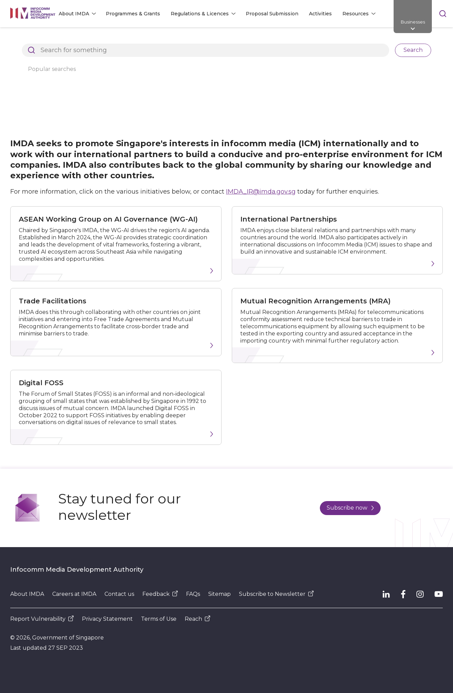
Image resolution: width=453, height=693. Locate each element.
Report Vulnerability (42, 619)
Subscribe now (350, 507)
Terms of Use (158, 619)
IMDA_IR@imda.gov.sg (261, 191)
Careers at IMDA (74, 594)
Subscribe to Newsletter (276, 594)
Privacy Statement (107, 619)
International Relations (176, 39)
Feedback (160, 594)
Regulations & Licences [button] (200, 14)
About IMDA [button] (74, 14)
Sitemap (219, 594)
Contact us (119, 594)
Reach (197, 619)
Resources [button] (355, 14)
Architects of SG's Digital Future (49, 39)
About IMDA (118, 39)
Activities (320, 14)
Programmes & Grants (133, 14)
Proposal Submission (272, 14)
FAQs (193, 594)
